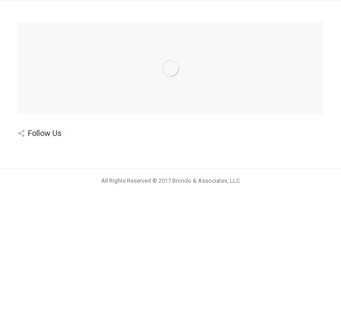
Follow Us (45, 133)
